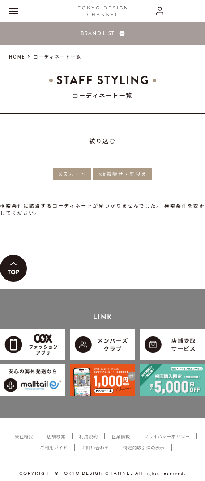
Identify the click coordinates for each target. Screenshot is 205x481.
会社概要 (24, 436)
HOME (17, 56)
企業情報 (120, 436)
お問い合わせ (95, 447)
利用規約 (88, 436)
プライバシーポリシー (167, 436)
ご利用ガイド (54, 447)
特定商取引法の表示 (144, 447)
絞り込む (102, 141)
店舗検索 (56, 436)
